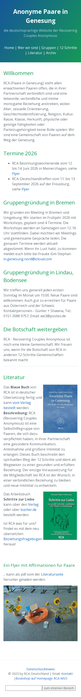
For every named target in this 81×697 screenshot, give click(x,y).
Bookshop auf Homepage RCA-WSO (41, 678)
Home (9, 47)
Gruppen (48, 47)
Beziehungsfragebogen (22, 539)
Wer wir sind (28, 47)
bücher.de (29, 509)
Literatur (35, 52)
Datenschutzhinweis (40, 669)
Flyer (16, 173)
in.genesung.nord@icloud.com (27, 259)
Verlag (33, 504)
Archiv (51, 52)
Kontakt (67, 674)
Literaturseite (52, 574)
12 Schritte (68, 47)
